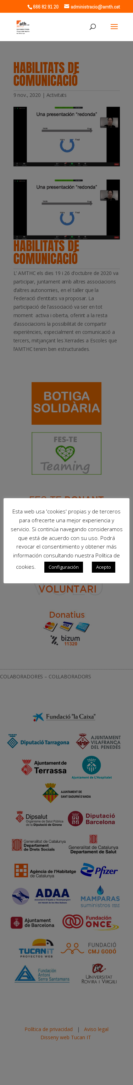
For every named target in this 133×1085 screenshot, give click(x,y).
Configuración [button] (64, 567)
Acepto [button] (103, 567)
